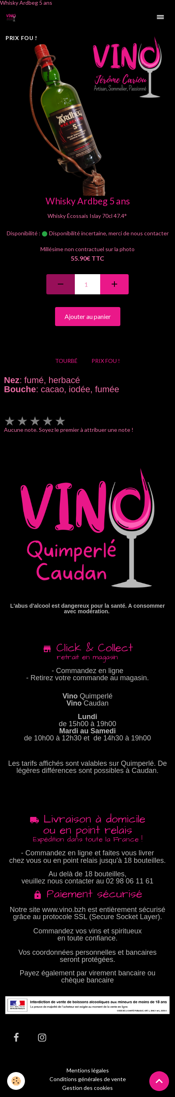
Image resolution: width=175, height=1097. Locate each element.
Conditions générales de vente (87, 1079)
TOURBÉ (66, 360)
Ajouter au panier (88, 316)
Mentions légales (88, 1070)
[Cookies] (16, 1081)
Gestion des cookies (87, 1088)
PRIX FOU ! (105, 360)
